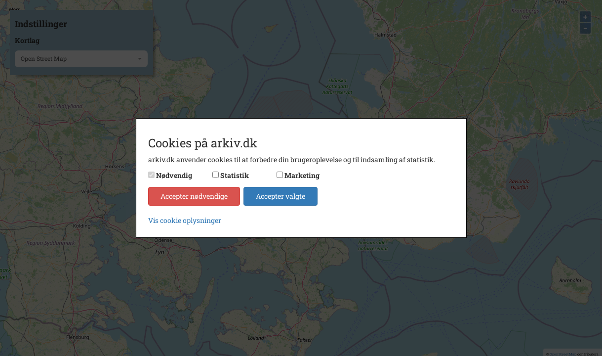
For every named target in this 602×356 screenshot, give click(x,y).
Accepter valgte (280, 196)
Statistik (234, 175)
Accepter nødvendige (194, 196)
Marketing (302, 175)
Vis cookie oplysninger (184, 220)
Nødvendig (174, 175)
